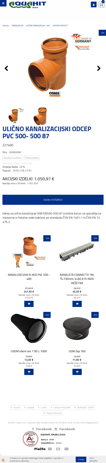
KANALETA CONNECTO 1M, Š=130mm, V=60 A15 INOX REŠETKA (77, 278)
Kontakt (30, 407)
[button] (99, 68)
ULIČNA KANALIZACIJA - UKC (38, 25)
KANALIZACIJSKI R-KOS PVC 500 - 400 (29, 276)
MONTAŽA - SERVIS (85, 407)
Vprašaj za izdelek (12, 157)
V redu (81, 459)
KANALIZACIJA (17, 25)
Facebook (42, 429)
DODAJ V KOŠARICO (53, 199)
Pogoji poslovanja (54, 413)
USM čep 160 (77, 351)
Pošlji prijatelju (32, 157)
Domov (5, 25)
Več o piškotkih (94, 459)
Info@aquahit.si (91, 422)
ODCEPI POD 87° (60, 25)
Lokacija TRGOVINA (62, 407)
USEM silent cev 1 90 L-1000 (29, 351)
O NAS (44, 407)
